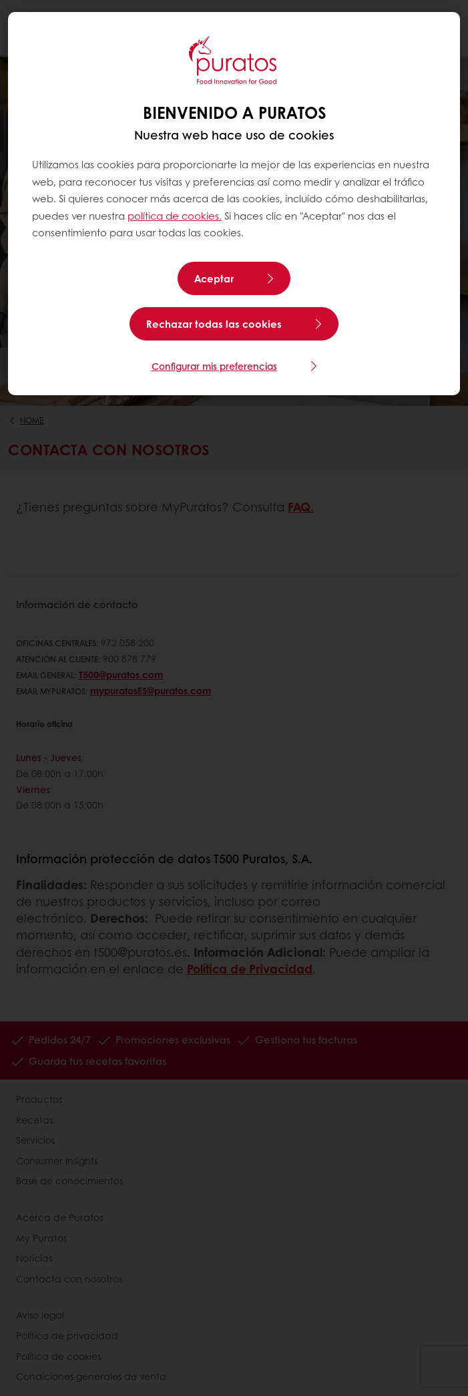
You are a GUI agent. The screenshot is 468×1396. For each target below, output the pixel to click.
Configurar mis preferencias (214, 366)
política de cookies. (175, 215)
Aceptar (214, 278)
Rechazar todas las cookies (214, 323)
